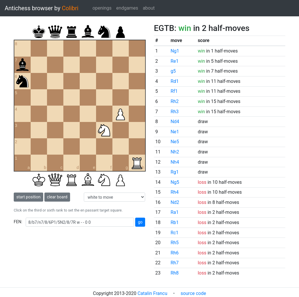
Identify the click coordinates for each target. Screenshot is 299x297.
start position (28, 197)
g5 (173, 71)
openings (102, 8)
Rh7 (175, 262)
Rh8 (175, 273)
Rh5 (175, 242)
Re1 (174, 61)
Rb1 (175, 222)
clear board (57, 197)
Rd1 (175, 81)
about (149, 8)
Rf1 (174, 91)
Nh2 (175, 152)
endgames (127, 8)
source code (193, 293)
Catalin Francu (152, 293)
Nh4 (175, 162)
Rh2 (175, 101)
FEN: (18, 221)
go (140, 222)
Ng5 (175, 182)
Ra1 (175, 212)
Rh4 (175, 192)
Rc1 (174, 232)
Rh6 (175, 253)
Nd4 (175, 121)
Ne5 (175, 141)
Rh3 (175, 111)
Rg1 (175, 172)
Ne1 (175, 131)
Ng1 (175, 51)
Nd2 (175, 202)
